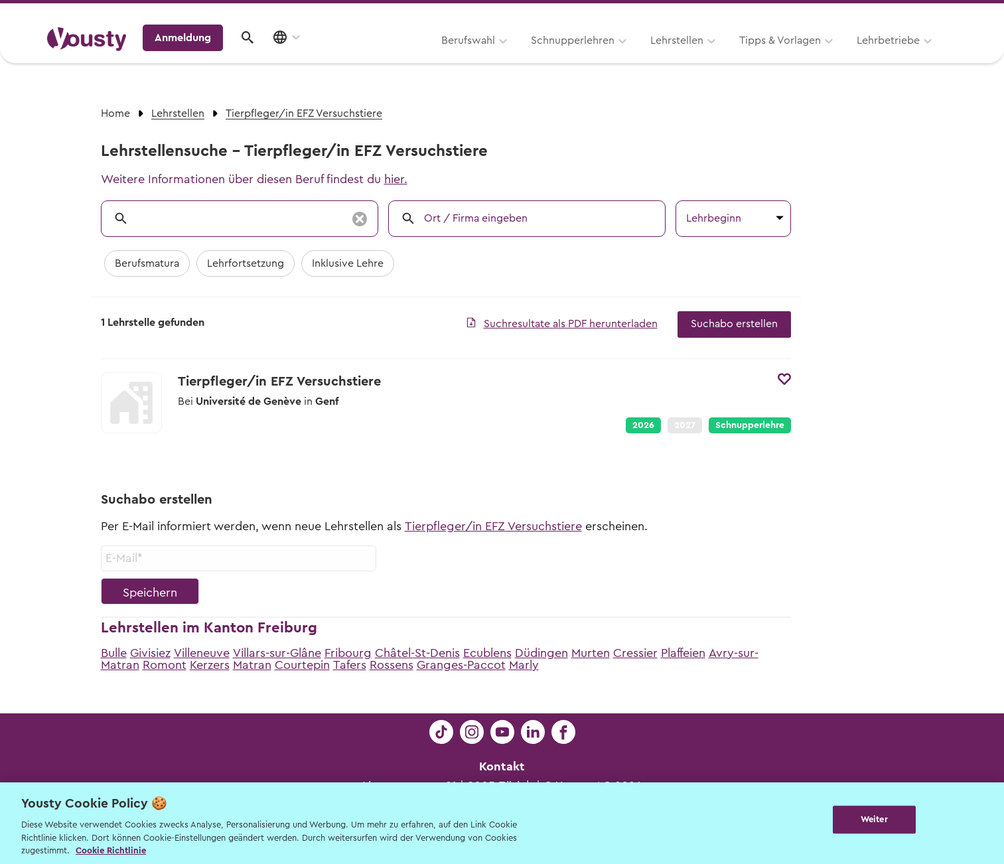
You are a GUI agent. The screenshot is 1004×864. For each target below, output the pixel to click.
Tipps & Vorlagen (612, 57)
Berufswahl (300, 57)
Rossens (391, 665)
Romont (164, 665)
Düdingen (541, 653)
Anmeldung (842, 56)
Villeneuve (202, 653)
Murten (590, 653)
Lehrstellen (509, 57)
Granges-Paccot (461, 665)
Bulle (114, 653)
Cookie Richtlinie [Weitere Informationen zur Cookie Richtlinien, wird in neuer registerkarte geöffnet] (111, 850)
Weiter (874, 822)
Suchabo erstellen (734, 324)
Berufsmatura (147, 263)
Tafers (349, 665)
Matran (252, 665)
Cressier (635, 653)
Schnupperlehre (749, 425)
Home (115, 113)
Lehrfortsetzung (245, 263)
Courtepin (302, 665)
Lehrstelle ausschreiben (900, 14)
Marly (524, 665)
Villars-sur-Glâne (277, 653)
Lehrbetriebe (720, 57)
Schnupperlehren (405, 57)
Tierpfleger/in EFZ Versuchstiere (493, 526)
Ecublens (487, 653)
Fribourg (348, 653)
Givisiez (150, 653)
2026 (643, 425)
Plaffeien (683, 653)
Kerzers (210, 665)
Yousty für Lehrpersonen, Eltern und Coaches (710, 14)
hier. (395, 179)
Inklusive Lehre (348, 263)
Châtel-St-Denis (417, 653)
